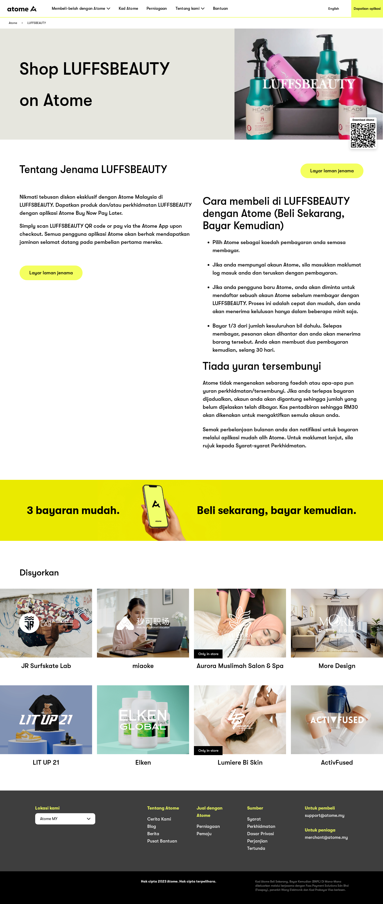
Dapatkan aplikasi (367, 8)
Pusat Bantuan (162, 841)
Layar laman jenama (51, 273)
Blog (151, 826)
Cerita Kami (159, 819)
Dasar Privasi (260, 833)
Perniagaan (157, 8)
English (333, 8)
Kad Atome (128, 8)
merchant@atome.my (326, 837)
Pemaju (204, 833)
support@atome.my (324, 815)
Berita (153, 833)
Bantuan (220, 8)
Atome (13, 23)
